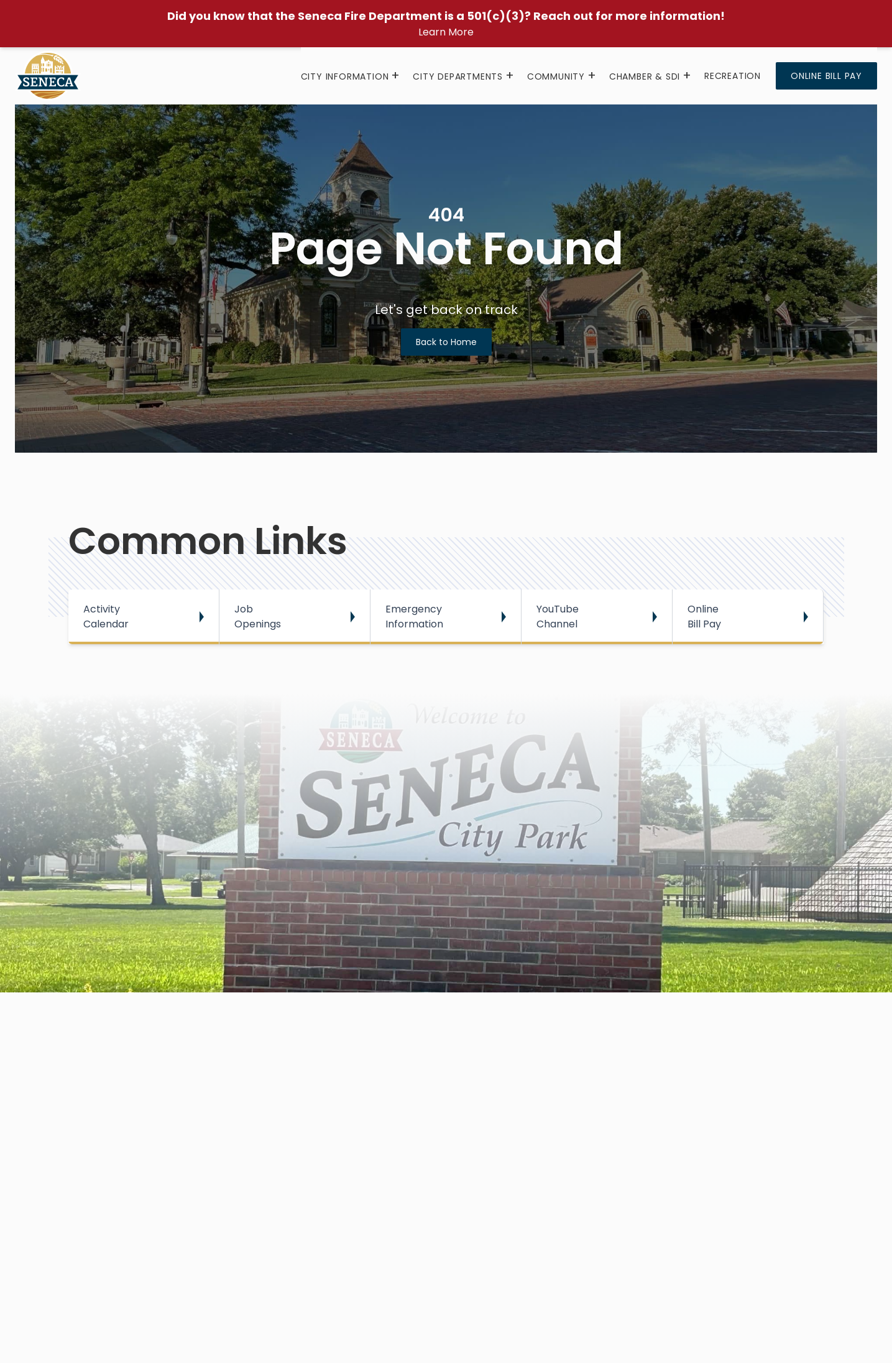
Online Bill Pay (826, 76)
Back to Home (446, 342)
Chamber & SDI (644, 76)
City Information (345, 76)
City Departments (458, 76)
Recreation (732, 76)
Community (556, 76)
